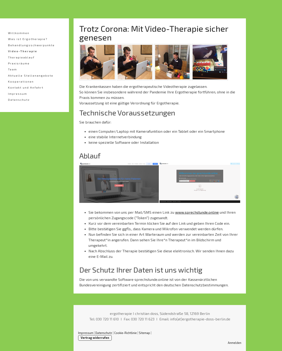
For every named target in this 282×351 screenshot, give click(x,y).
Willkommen (18, 33)
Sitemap (144, 333)
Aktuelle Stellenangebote (30, 75)
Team (12, 69)
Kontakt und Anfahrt (25, 87)
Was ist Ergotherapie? (27, 38)
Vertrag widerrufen (95, 337)
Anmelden (234, 343)
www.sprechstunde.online (197, 212)
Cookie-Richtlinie (125, 333)
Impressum (17, 93)
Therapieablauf (21, 57)
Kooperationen (21, 81)
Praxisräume (19, 63)
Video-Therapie (22, 51)
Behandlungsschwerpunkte (31, 45)
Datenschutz (19, 99)
